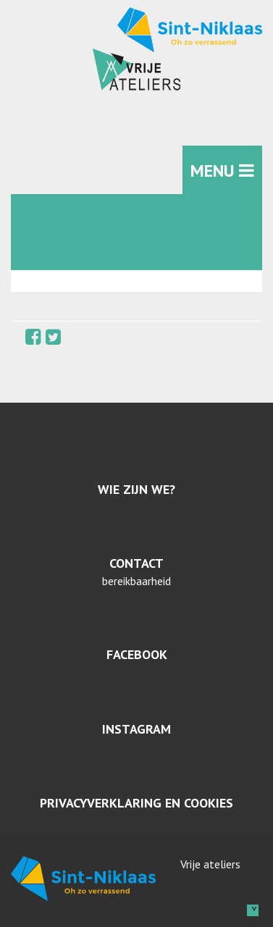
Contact (136, 563)
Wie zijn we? (136, 489)
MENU (222, 170)
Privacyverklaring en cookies (136, 802)
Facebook (136, 654)
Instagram (136, 729)
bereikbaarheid (136, 581)
